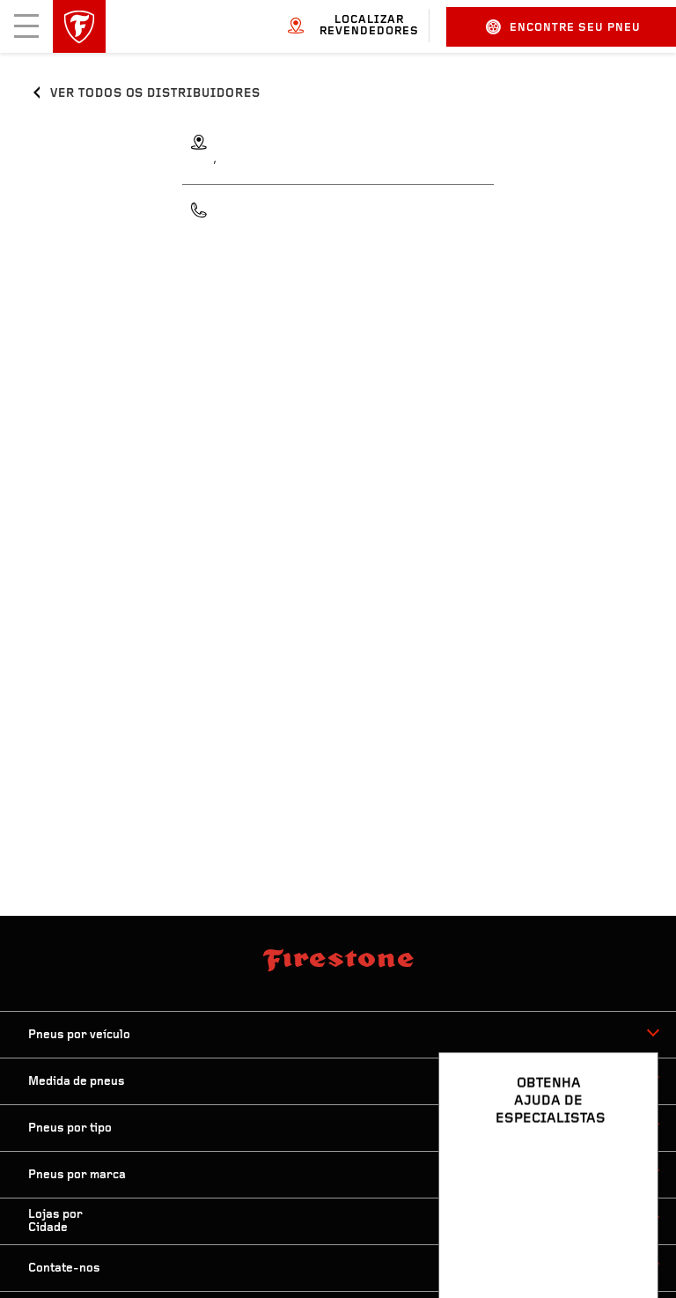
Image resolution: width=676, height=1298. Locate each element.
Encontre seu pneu (563, 26)
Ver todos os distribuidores (155, 93)
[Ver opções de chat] (625, 1234)
